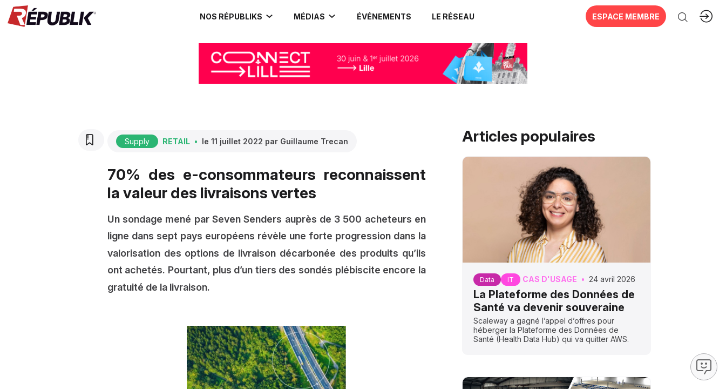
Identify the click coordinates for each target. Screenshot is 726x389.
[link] (233, 16)
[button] (381, 16)
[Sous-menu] (266, 16)
